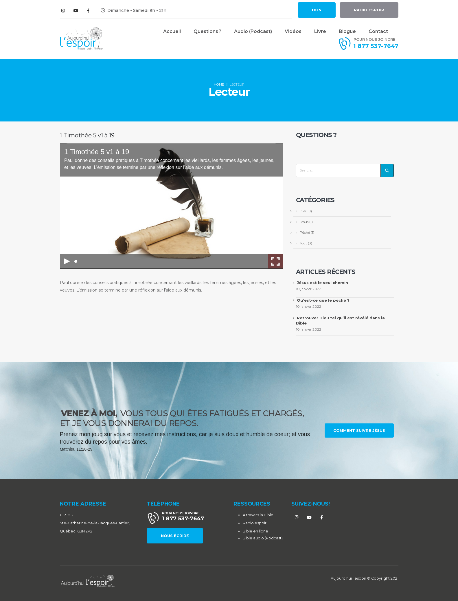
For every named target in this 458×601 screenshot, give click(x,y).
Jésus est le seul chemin (322, 282)
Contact (378, 31)
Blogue (347, 31)
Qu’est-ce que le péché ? (323, 300)
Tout (303, 243)
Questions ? (207, 31)
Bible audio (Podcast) (263, 538)
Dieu (304, 211)
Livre (320, 31)
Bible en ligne (255, 531)
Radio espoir (254, 523)
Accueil (172, 31)
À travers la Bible (258, 515)
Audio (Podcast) (253, 31)
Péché (305, 233)
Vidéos (293, 31)
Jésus (304, 222)
